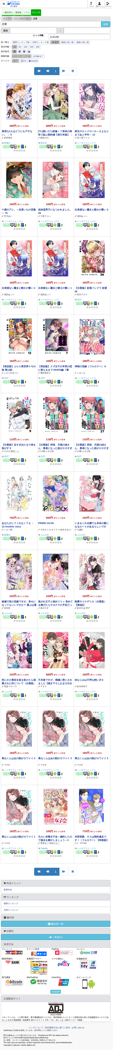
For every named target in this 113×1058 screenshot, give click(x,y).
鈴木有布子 (82, 686)
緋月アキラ (82, 294)
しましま (81, 373)
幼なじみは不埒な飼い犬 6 (89, 680)
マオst (7, 765)
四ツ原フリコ (83, 138)
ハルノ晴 (8, 529)
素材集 (18, 12)
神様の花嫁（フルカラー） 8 (90, 366)
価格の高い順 (82, 42)
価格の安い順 (67, 42)
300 (38, 47)
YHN (84, 843)
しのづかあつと (11, 373)
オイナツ (55, 529)
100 (25, 47)
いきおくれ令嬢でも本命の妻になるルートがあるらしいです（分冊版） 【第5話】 (92, 526)
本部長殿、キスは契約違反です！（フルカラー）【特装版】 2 (92, 840)
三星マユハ (45, 216)
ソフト (27, 12)
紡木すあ (64, 529)
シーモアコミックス (86, 143)
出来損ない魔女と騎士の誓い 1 (55, 288)
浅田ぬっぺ (82, 216)
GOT (79, 300)
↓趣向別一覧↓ (55, 923)
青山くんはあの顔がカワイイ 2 (91, 758)
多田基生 (8, 138)
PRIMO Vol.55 (46, 523)
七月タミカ (45, 529)
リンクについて (36, 1027)
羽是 (6, 686)
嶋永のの (44, 138)
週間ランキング (11, 903)
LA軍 (42, 451)
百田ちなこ (54, 843)
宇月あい (8, 216)
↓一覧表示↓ (55, 937)
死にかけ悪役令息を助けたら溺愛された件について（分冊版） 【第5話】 (19, 683)
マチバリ (13, 686)
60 (20, 47)
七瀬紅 (80, 529)
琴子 (88, 608)
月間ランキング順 (40, 42)
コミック (36, 12)
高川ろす (44, 608)
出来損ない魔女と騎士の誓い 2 (18, 288)
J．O (79, 843)
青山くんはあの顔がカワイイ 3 (55, 758)
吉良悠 (7, 608)
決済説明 (55, 991)
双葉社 (7, 143)
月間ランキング (11, 910)
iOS (23, 61)
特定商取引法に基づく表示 (57, 1027)
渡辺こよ (15, 451)
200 (31, 47)
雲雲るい (44, 843)
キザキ (7, 451)
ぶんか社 (45, 535)
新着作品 (8, 889)
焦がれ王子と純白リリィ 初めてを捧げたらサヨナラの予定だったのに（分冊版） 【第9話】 (55, 605)
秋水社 (44, 143)
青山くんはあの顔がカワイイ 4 (18, 758)
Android (33, 61)
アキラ (43, 686)
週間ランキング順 (21, 42)
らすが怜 (50, 451)
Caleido (44, 848)
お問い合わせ (78, 1027)
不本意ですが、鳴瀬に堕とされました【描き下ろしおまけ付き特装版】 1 (55, 683)
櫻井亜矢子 (45, 373)
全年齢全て (38, 56)
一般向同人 (8, 12)
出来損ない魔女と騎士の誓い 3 (91, 209)
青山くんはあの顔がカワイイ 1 (18, 836)
